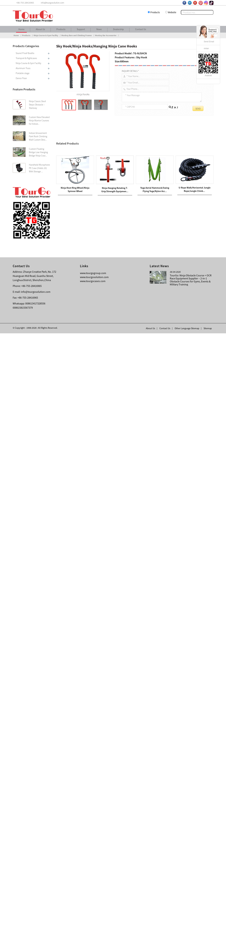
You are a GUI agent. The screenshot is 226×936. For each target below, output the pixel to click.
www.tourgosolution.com (94, 879)
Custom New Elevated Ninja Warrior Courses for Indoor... (39, 120)
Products (155, 12)
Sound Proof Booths (25, 53)
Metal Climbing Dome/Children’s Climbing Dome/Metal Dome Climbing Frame (101, 779)
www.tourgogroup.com (93, 875)
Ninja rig (102, 278)
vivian (206, 48)
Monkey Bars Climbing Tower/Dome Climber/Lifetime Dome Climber (100, 775)
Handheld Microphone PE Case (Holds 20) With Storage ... (39, 168)
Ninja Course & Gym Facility (46, 35)
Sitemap (208, 930)
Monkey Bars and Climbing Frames (76, 35)
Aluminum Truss (23, 68)
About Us (40, 29)
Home (21, 29)
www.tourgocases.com (92, 883)
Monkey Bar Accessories (105, 35)
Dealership (118, 29)
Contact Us (140, 29)
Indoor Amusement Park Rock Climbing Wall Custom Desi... (38, 136)
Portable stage (22, 73)
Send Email (209, 41)
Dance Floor (21, 78)
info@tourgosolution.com (35, 894)
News (99, 29)
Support (81, 29)
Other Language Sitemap (187, 930)
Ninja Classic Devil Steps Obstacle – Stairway (37, 104)
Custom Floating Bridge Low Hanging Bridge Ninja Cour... (38, 152)
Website (172, 12)
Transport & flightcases (26, 58)
